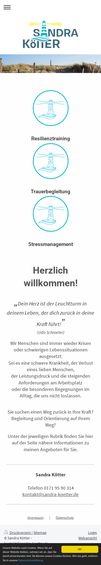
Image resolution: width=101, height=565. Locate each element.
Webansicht (87, 538)
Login (92, 532)
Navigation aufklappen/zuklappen (50, 7)
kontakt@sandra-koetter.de (50, 494)
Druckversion (18, 532)
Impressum (35, 517)
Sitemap (40, 532)
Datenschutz (65, 517)
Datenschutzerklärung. (30, 560)
